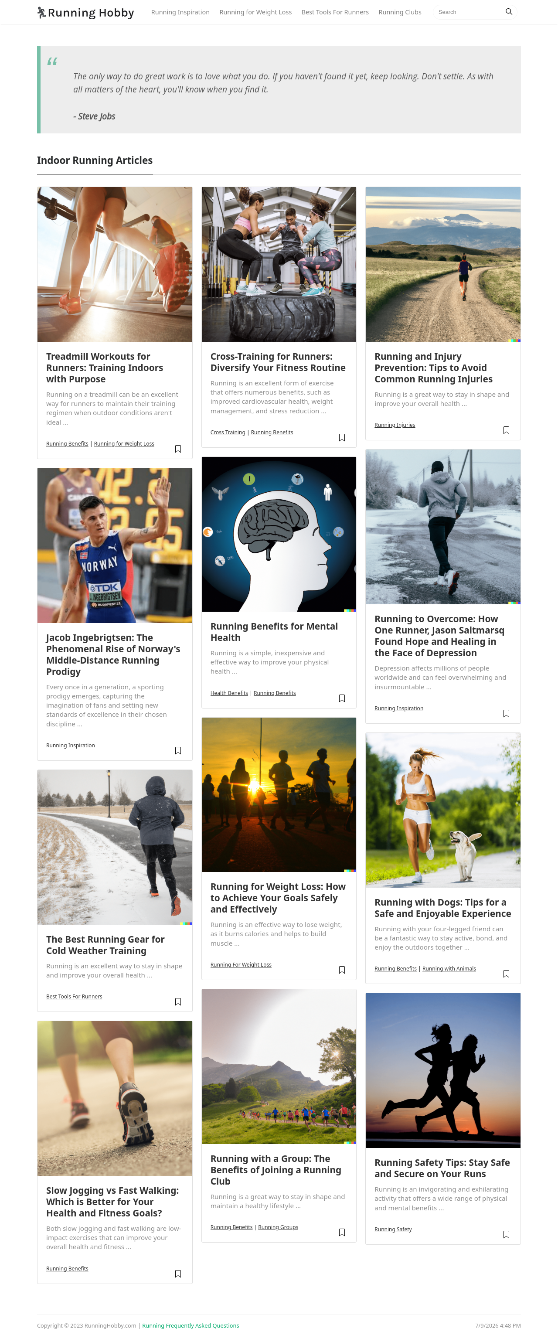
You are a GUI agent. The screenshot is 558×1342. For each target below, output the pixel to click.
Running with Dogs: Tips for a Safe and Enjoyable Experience (442, 908)
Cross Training (228, 432)
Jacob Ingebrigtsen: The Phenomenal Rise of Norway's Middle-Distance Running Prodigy (113, 654)
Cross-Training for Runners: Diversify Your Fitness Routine (278, 362)
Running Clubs (400, 12)
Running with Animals (449, 968)
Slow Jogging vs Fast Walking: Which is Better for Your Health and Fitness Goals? (112, 1201)
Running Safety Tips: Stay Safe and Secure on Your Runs (442, 1168)
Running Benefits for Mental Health (274, 632)
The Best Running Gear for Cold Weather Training (105, 945)
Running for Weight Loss (255, 12)
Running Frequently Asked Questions (190, 1325)
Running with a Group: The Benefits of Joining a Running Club (276, 1169)
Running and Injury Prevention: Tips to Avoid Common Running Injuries (433, 367)
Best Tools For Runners (335, 12)
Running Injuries (394, 425)
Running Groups (278, 1227)
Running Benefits (67, 443)
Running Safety (393, 1229)
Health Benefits (229, 693)
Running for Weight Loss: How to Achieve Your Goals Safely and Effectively (278, 897)
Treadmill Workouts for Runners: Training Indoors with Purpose (104, 367)
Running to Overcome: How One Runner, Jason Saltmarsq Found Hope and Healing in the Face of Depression (439, 636)
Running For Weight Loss (241, 964)
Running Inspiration (180, 12)
